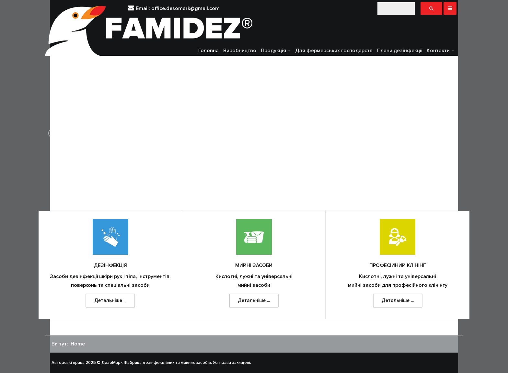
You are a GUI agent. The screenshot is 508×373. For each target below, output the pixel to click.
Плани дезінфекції (399, 50)
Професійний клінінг (397, 265)
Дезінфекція (110, 265)
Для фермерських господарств (334, 50)
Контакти (440, 50)
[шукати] (396, 8)
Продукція (276, 50)
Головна (208, 50)
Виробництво (239, 50)
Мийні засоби (253, 265)
